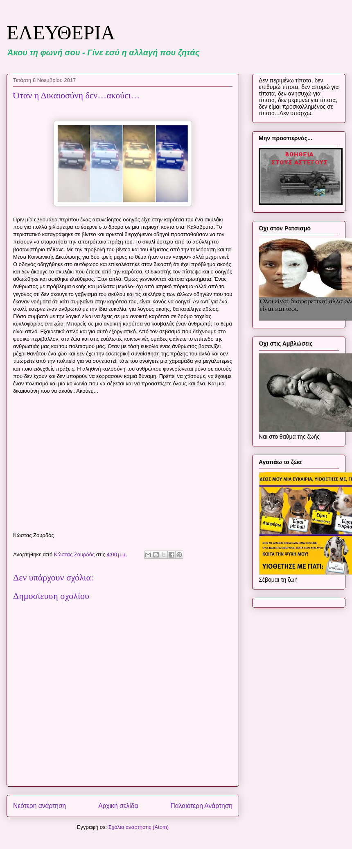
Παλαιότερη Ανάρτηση (201, 805)
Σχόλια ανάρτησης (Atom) (138, 827)
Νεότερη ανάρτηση (39, 805)
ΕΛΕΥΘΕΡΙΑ (61, 32)
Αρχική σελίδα (118, 805)
